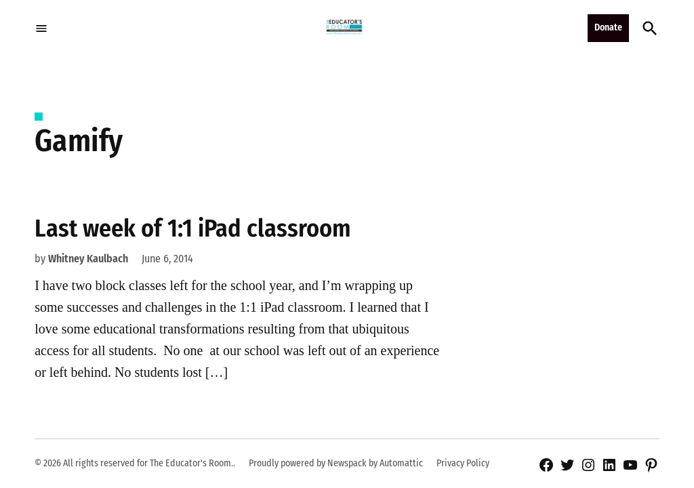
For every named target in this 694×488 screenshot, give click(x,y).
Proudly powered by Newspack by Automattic (336, 463)
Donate (608, 27)
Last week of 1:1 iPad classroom (193, 228)
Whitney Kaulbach (88, 258)
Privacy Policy (462, 463)
